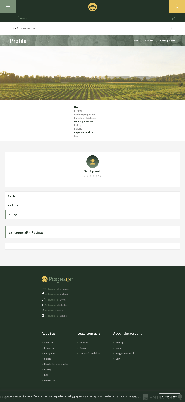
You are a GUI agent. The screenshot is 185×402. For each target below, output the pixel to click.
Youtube (56, 316)
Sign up (120, 342)
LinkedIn (56, 305)
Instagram (57, 289)
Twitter (55, 299)
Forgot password (125, 353)
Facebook (56, 294)
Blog (54, 310)
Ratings (13, 214)
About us (49, 342)
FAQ (46, 375)
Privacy (83, 348)
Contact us (50, 380)
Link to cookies (127, 396)
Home (135, 40)
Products (13, 205)
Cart (118, 359)
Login (118, 348)
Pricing (47, 369)
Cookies (84, 342)
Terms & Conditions (90, 353)
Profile (11, 196)
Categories (50, 353)
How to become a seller (56, 364)
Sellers (149, 40)
